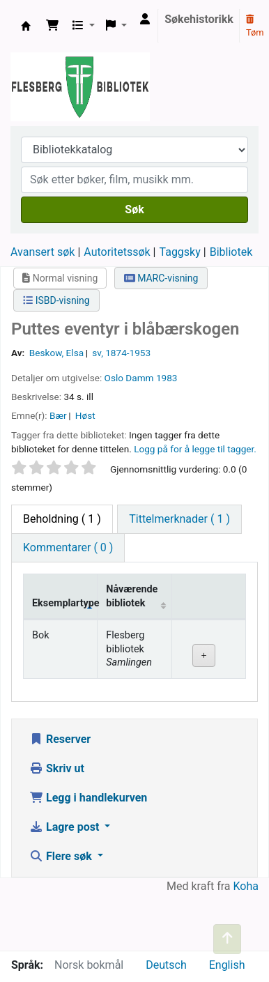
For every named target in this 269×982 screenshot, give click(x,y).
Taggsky (180, 252)
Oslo (114, 377)
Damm (139, 377)
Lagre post (65, 827)
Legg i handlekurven (88, 797)
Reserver (60, 739)
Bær (58, 415)
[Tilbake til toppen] (227, 939)
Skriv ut (56, 768)
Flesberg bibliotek (26, 26)
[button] (52, 26)
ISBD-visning (56, 300)
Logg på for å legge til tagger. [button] (195, 448)
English (227, 965)
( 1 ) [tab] (62, 518)
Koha (246, 886)
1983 (167, 377)
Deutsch (166, 965)
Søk (134, 209)
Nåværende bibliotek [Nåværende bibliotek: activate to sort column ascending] (131, 595)
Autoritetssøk (117, 252)
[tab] (179, 519)
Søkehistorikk (198, 19)
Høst (85, 415)
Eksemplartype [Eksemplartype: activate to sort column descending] (65, 603)
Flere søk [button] (62, 856)
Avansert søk (42, 252)
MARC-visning (161, 278)
